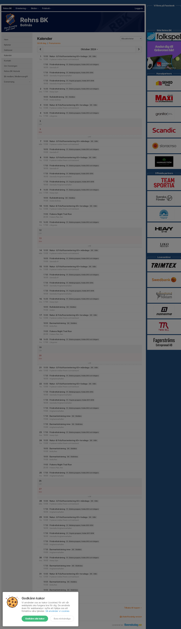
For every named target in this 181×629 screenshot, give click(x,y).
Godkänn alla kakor (34, 618)
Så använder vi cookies (57, 611)
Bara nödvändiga (62, 618)
